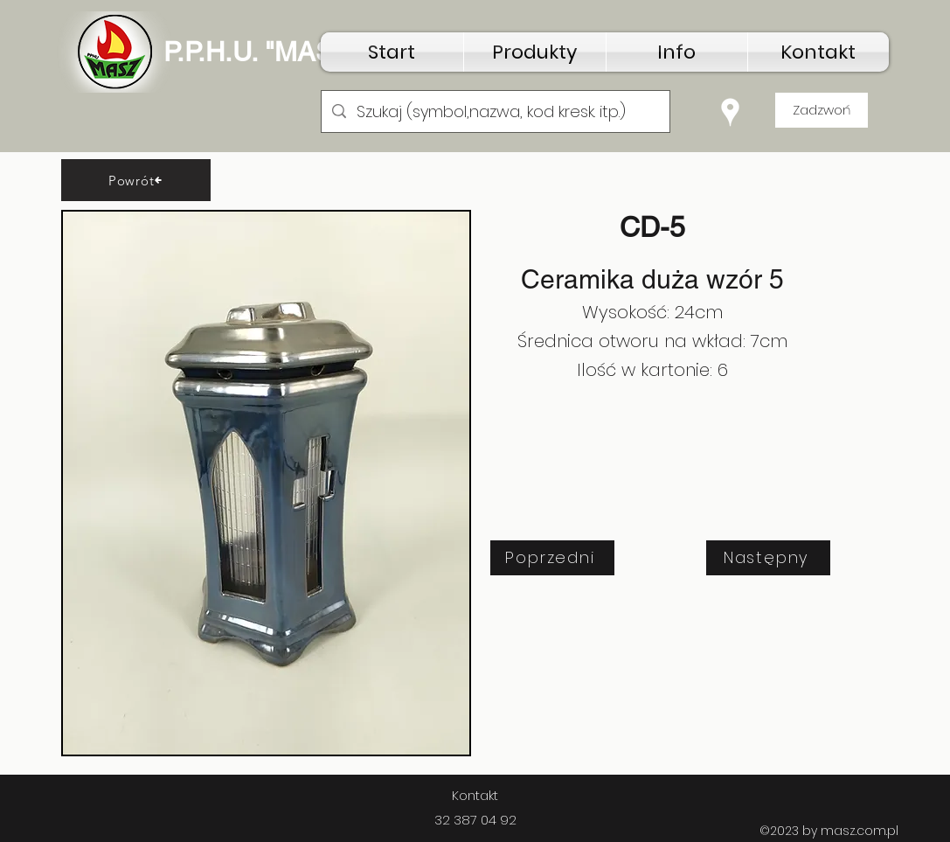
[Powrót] (136, 180)
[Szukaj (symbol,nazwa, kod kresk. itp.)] (495, 112)
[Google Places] (730, 112)
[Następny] (768, 557)
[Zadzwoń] (821, 110)
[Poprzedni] (552, 557)
